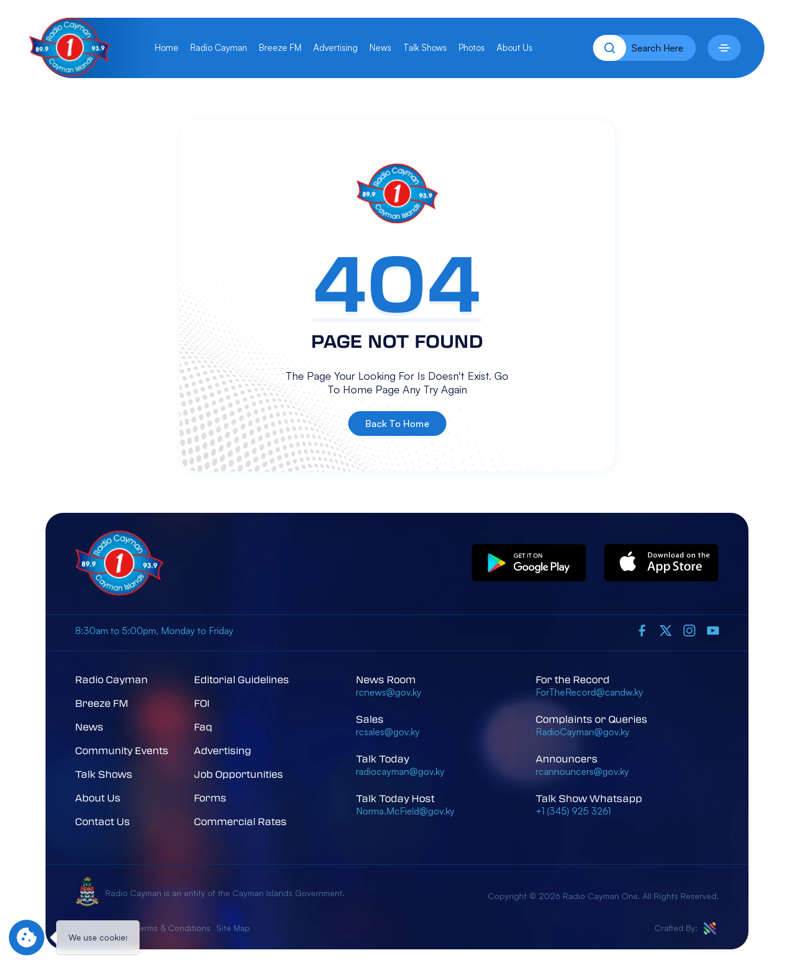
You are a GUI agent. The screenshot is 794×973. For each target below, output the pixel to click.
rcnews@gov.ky (389, 692)
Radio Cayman (218, 47)
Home (167, 47)
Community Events (121, 750)
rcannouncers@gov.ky (582, 771)
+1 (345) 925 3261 (573, 811)
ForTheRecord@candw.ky (589, 692)
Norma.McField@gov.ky (405, 811)
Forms (210, 797)
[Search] (609, 48)
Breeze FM (280, 47)
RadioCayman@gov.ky (583, 732)
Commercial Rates (240, 821)
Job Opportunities (238, 774)
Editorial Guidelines (241, 679)
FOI (202, 703)
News (380, 47)
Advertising (335, 47)
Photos (472, 47)
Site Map (233, 928)
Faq (203, 726)
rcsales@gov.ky (388, 732)
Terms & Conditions (173, 928)
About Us (515, 47)
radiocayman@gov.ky (400, 771)
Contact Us (102, 821)
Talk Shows (425, 47)
